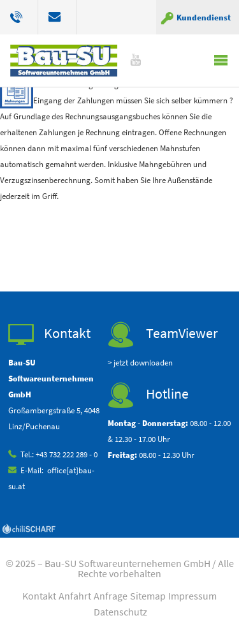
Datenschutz (120, 612)
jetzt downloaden (143, 362)
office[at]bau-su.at (57, 17)
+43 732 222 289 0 (24, 17)
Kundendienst (204, 17)
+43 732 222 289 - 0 (67, 454)
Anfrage (110, 596)
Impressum (192, 596)
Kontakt (39, 596)
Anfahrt (75, 596)
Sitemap (148, 596)
